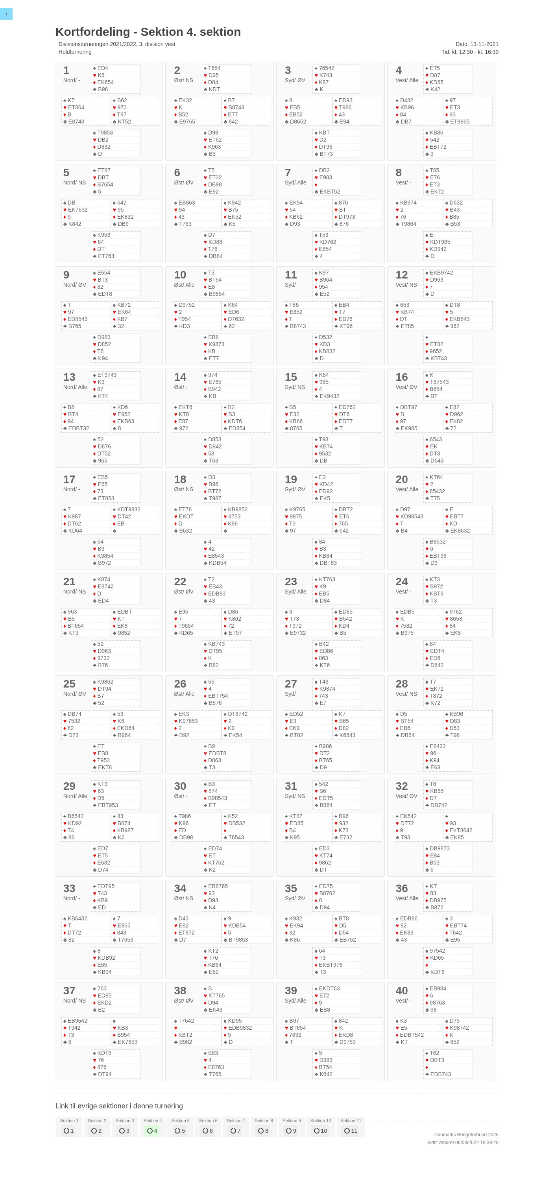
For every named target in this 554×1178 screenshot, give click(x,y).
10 (320, 1131)
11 (350, 1131)
